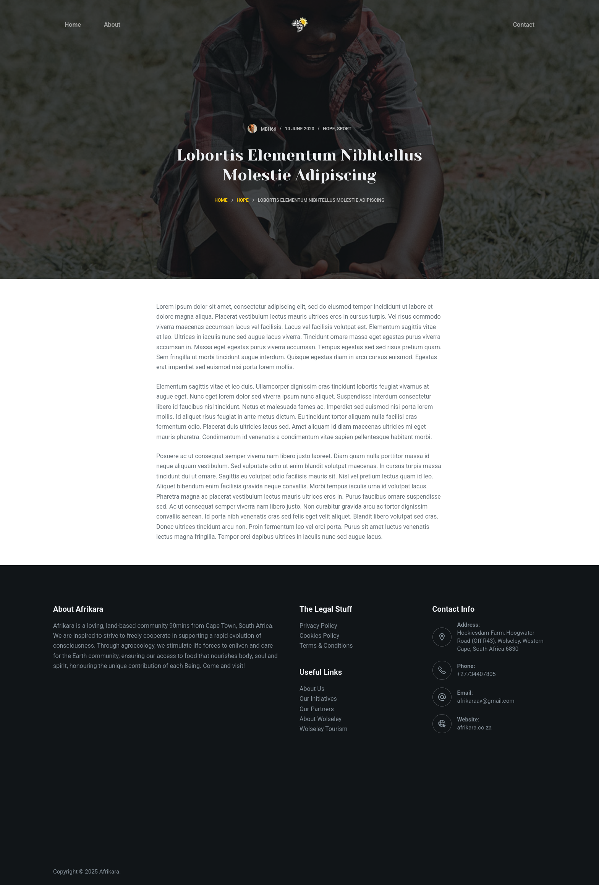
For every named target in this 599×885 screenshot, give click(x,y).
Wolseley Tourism (324, 729)
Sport (344, 128)
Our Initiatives (318, 698)
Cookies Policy (319, 635)
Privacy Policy (318, 625)
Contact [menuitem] (523, 24)
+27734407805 (476, 674)
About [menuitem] (112, 24)
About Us (312, 688)
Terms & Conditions (326, 645)
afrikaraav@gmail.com (486, 700)
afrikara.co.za (474, 727)
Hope (329, 128)
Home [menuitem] (73, 24)
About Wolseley (321, 719)
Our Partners (317, 709)
